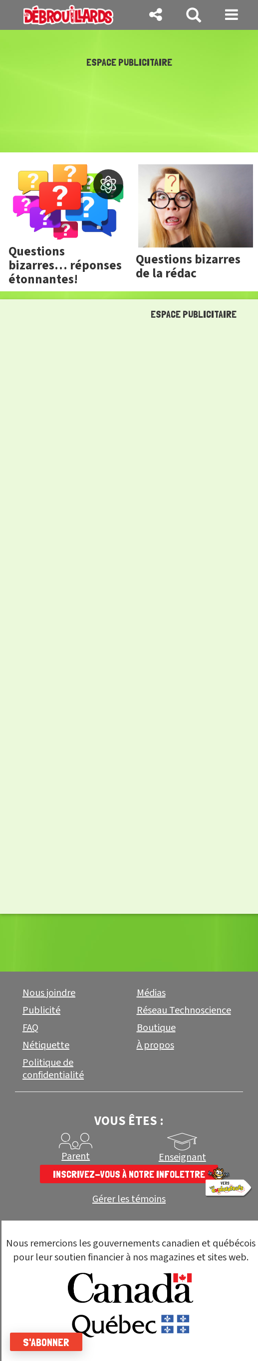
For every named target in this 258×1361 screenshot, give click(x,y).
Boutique (156, 1028)
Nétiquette (45, 1045)
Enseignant (182, 1157)
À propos (155, 1045)
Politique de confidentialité (53, 1069)
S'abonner (46, 1342)
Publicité (41, 1010)
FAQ (30, 1028)
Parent (75, 1156)
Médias (151, 993)
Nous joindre (48, 993)
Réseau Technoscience (184, 1010)
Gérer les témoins (129, 1199)
